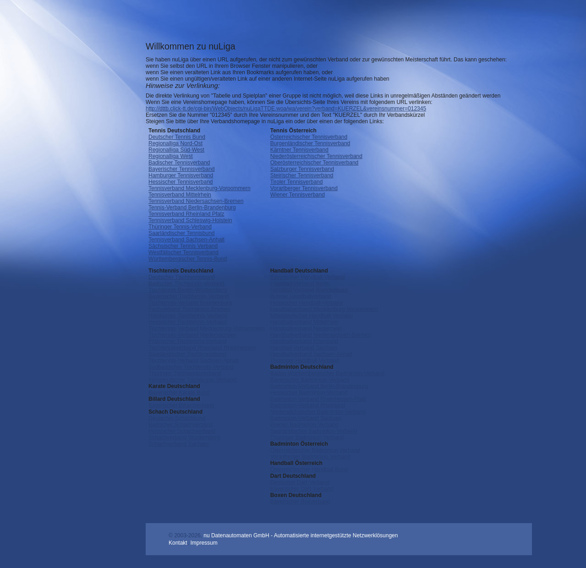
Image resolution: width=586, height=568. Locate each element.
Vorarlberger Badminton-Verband (310, 456)
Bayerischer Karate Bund (178, 392)
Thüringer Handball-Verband (305, 360)
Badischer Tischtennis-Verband (186, 283)
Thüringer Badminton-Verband (307, 437)
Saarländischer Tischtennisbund (187, 354)
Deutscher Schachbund (177, 418)
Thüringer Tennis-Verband (180, 227)
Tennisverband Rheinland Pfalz (186, 214)
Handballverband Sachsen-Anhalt (311, 354)
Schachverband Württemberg (184, 437)
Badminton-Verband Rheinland (307, 405)
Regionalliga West (170, 156)
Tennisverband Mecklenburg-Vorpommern (199, 188)
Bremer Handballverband (300, 296)
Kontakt (178, 543)
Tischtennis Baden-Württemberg (187, 290)
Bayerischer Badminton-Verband (310, 380)
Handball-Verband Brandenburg (309, 290)
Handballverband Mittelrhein (304, 322)
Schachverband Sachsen (178, 444)
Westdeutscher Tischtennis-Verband (192, 380)
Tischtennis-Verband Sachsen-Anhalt (193, 360)
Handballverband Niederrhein (306, 328)
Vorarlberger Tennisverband (304, 188)
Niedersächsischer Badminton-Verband (318, 412)
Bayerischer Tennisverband (181, 169)
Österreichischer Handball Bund (309, 469)
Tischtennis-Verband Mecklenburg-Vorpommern (206, 328)
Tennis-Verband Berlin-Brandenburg (192, 207)
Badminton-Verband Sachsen (306, 418)
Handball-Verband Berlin (300, 283)
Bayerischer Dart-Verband (302, 489)
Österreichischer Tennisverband (309, 137)
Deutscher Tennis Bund (176, 137)
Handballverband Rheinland (304, 341)
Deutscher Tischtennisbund (181, 277)
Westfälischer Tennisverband (183, 252)
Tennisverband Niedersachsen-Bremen (195, 201)
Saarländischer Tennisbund (181, 233)
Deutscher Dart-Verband (299, 482)
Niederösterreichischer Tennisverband (316, 156)
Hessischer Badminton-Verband (309, 392)
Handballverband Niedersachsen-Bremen (320, 335)
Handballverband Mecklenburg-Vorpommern (324, 309)
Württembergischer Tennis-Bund (187, 259)
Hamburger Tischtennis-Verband (187, 315)
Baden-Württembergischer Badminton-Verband (327, 373)
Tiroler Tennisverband (296, 182)
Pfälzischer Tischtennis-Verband (187, 341)
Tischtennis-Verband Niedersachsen (192, 335)
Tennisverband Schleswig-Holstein (190, 220)
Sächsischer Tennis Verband (183, 246)
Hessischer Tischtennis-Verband (187, 322)
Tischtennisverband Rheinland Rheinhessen (202, 347)
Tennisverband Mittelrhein (179, 194)
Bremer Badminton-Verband (304, 424)
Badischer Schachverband (180, 424)
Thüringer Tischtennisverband (184, 373)
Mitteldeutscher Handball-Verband (311, 315)
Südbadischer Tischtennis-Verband (190, 367)
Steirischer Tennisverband (302, 175)
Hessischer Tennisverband (180, 182)
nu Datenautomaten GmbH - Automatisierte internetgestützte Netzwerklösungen (300, 535)
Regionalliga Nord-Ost (175, 143)
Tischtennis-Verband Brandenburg (190, 303)
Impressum (203, 543)
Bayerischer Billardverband (181, 405)
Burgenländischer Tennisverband (310, 143)
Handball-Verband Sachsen (303, 347)
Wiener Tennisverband (297, 194)
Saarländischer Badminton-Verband (313, 431)
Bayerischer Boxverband (300, 501)
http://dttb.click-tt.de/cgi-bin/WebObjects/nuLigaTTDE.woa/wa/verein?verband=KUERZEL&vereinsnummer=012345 (286, 108)
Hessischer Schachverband (181, 431)
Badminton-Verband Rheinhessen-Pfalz (318, 399)
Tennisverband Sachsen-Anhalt (186, 239)
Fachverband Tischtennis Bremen (189, 309)
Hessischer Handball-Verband (306, 303)
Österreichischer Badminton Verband (315, 450)
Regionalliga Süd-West (176, 150)
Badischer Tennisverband (179, 162)
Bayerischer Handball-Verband (307, 277)
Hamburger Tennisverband (180, 175)
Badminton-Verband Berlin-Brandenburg (319, 386)
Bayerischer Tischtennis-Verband (188, 296)
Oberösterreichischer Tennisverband (314, 162)
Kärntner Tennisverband (299, 150)
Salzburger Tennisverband (302, 169)
